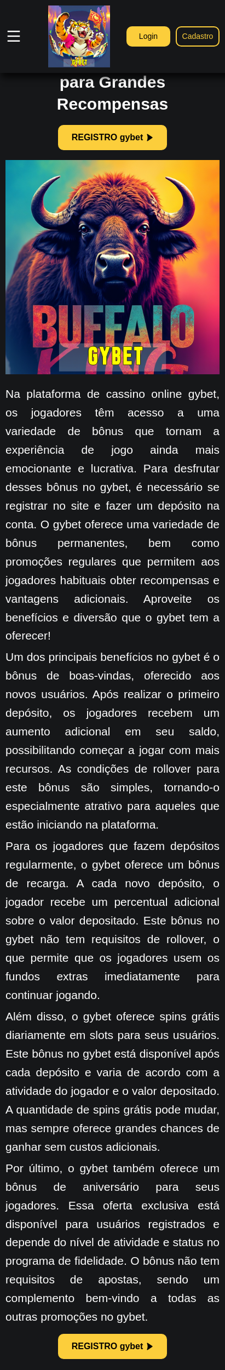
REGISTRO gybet (113, 137)
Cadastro (198, 36)
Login (148, 36)
